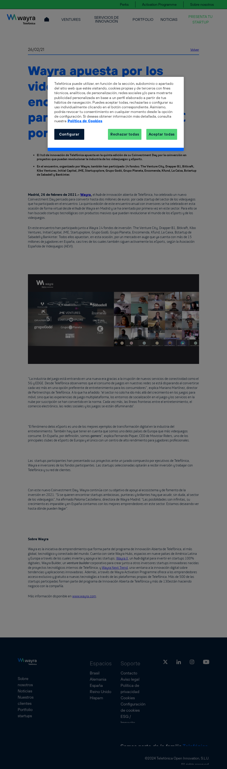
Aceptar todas (162, 134)
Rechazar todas (124, 134)
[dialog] (116, 114)
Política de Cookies (85, 121)
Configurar (69, 134)
